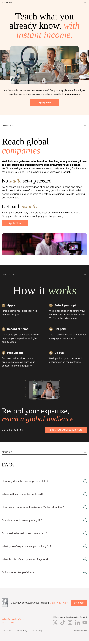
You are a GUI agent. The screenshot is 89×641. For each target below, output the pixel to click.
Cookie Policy (37, 631)
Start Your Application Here (66, 429)
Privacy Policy (22, 631)
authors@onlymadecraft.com (13, 619)
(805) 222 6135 (8, 622)
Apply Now (44, 102)
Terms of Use (7, 631)
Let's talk (79, 602)
